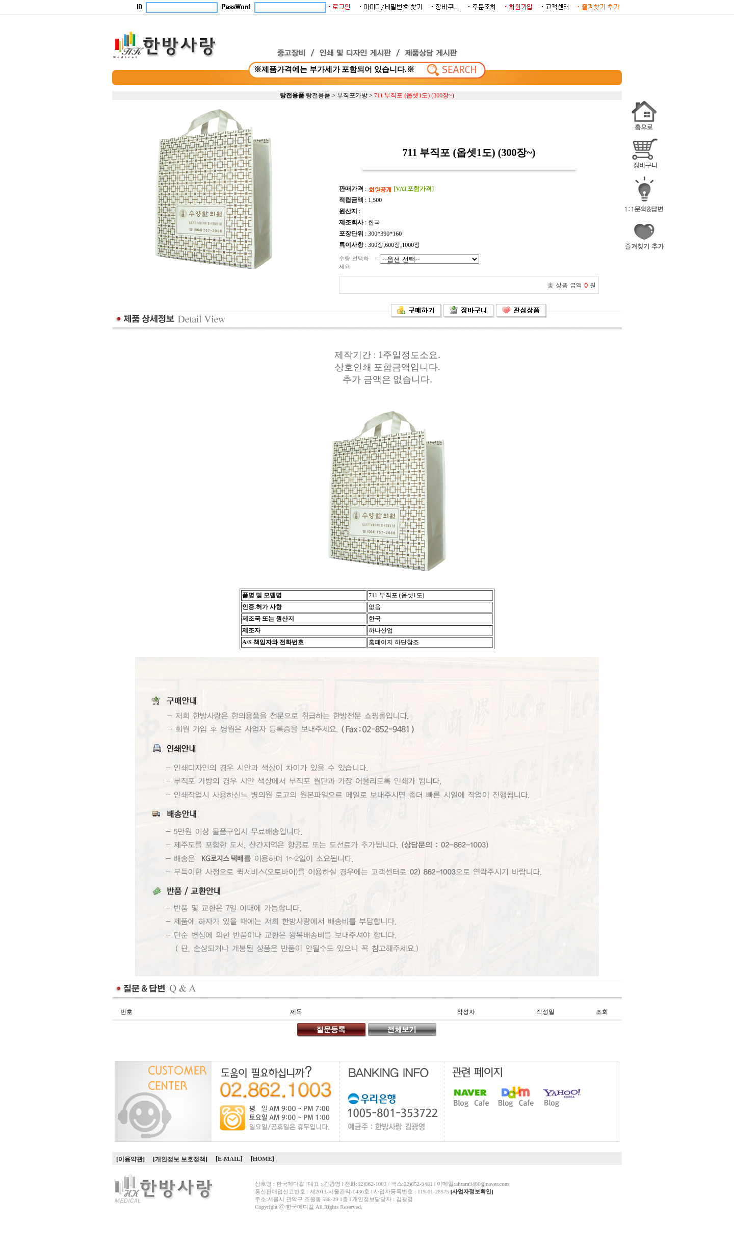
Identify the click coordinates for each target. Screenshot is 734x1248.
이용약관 (130, 1159)
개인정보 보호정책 (180, 1159)
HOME (262, 1158)
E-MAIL (229, 1158)
